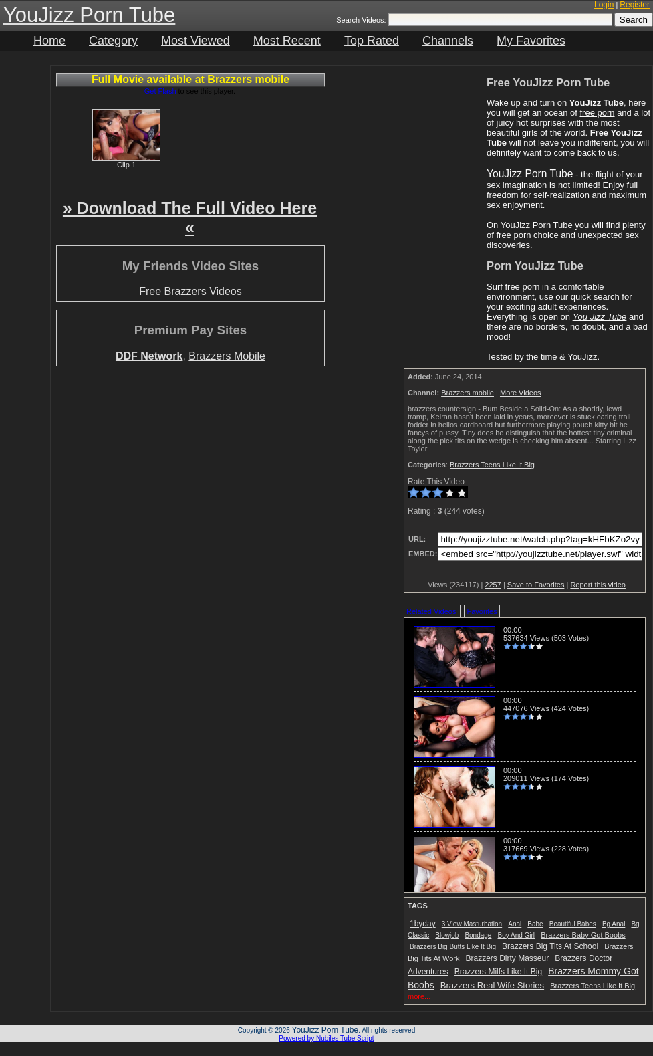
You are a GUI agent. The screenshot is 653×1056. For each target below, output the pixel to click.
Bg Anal (613, 924)
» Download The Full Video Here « (190, 218)
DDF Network (149, 356)
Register (635, 4)
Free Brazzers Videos (190, 291)
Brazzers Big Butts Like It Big (453, 946)
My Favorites (531, 40)
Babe (535, 924)
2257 (493, 584)
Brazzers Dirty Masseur (507, 958)
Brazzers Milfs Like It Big (498, 971)
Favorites (482, 611)
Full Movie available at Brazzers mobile (190, 79)
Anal (514, 924)
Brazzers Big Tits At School (550, 946)
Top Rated (371, 40)
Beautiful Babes (572, 924)
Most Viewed (195, 40)
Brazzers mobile (467, 393)
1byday (423, 923)
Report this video (598, 584)
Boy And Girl (516, 935)
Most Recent (287, 40)
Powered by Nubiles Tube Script (326, 1038)
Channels (447, 40)
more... (419, 996)
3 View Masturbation (472, 924)
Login (604, 4)
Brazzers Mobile (226, 356)
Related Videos (431, 611)
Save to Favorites (536, 584)
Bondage (478, 935)
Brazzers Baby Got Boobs (583, 935)
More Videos (520, 393)
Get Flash (160, 91)
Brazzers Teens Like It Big (492, 465)
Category (113, 40)
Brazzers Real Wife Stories (492, 985)
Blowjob (447, 935)
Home (49, 40)
